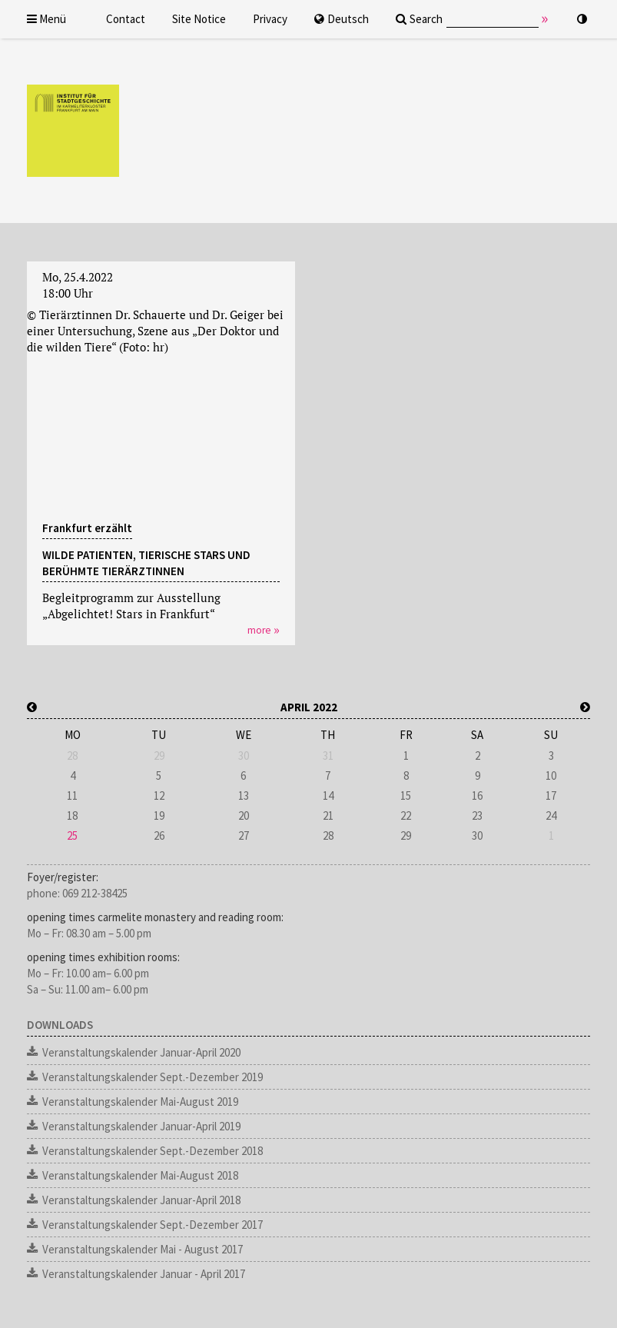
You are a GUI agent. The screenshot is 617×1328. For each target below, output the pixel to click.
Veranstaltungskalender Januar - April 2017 (143, 1273)
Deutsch (341, 19)
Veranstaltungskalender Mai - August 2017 (142, 1249)
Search (419, 19)
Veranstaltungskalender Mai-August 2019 (140, 1101)
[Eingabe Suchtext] (492, 19)
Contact (125, 19)
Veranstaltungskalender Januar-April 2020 (141, 1052)
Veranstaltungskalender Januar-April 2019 (141, 1126)
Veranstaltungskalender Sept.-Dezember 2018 (152, 1150)
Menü (46, 19)
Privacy (270, 19)
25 (72, 835)
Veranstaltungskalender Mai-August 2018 (140, 1175)
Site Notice (199, 19)
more (259, 630)
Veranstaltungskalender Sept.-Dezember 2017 (152, 1224)
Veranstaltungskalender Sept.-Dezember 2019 (152, 1077)
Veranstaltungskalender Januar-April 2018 (141, 1200)
